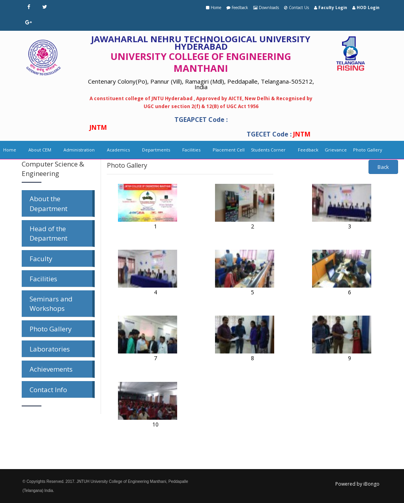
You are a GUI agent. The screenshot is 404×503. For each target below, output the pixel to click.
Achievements (51, 369)
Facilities (191, 150)
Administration (79, 150)
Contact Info (48, 389)
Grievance (336, 150)
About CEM (39, 150)
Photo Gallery (367, 150)
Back (383, 166)
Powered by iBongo (357, 484)
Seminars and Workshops (51, 303)
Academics (118, 150)
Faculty (41, 258)
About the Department (48, 203)
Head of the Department (48, 233)
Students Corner (268, 150)
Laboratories (50, 348)
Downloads (269, 7)
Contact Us (299, 7)
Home (216, 7)
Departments (156, 150)
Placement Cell (229, 150)
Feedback (240, 7)
